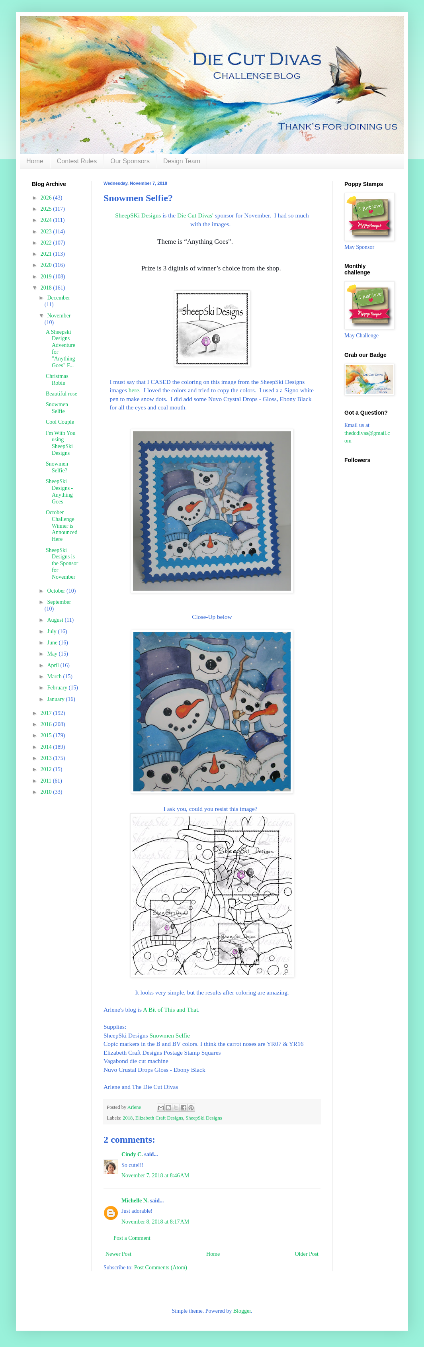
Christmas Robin (57, 379)
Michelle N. (134, 1201)
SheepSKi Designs (138, 215)
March (55, 676)
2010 (47, 792)
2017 (47, 713)
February (57, 688)
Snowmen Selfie (169, 1035)
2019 (47, 277)
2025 (47, 209)
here (134, 390)
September (59, 602)
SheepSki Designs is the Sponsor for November (62, 563)
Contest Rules (77, 161)
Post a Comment (131, 1238)
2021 (47, 254)
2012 (47, 769)
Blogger (242, 1311)
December (58, 298)
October (56, 591)
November (58, 316)
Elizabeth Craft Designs (159, 1118)
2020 (47, 265)
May (53, 654)
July (52, 631)
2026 (47, 198)
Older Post (307, 1254)
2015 (47, 735)
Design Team (181, 161)
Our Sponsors (130, 161)
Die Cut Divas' (195, 215)
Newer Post (118, 1254)
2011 (47, 781)
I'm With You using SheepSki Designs (60, 443)
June (53, 643)
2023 (47, 232)
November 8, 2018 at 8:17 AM (155, 1222)
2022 (47, 243)
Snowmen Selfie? (57, 467)
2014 (47, 747)
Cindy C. (132, 1154)
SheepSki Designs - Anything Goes (59, 491)
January (56, 699)
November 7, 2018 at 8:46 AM (155, 1176)
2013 (47, 758)
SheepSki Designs (204, 1118)
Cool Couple (60, 422)
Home (34, 161)
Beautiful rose (61, 394)
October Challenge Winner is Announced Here (62, 525)
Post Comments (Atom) (160, 1268)
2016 (47, 724)
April (53, 665)
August (55, 620)
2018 (128, 1118)
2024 (47, 220)
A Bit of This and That (170, 1009)
